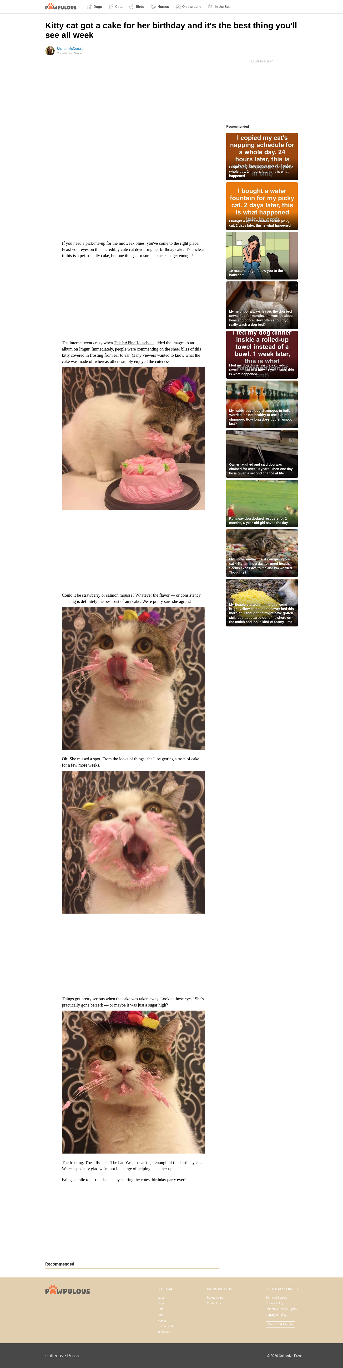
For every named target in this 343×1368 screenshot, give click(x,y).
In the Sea (219, 6)
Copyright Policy (276, 1315)
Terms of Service (276, 1297)
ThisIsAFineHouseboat (134, 343)
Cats (116, 6)
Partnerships (215, 1297)
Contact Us (214, 1303)
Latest (161, 1297)
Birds (136, 6)
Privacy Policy (274, 1303)
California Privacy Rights (281, 1309)
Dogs (94, 6)
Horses (160, 6)
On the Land (189, 6)
